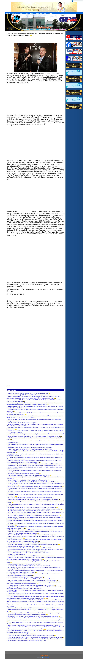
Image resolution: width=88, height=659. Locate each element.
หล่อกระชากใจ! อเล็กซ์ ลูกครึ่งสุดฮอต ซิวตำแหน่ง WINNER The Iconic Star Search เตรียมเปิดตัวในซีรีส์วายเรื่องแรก (33, 499)
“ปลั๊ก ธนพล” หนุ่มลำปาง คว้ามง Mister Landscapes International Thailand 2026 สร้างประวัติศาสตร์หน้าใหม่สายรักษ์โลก (34, 463)
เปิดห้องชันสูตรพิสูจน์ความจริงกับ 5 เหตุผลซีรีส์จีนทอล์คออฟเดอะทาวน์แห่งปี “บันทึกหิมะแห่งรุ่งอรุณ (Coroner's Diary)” (34, 613)
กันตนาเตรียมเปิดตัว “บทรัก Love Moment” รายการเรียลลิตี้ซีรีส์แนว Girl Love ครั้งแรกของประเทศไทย (30, 556)
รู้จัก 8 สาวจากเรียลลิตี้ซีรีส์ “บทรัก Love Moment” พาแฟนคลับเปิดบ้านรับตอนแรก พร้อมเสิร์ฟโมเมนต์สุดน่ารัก (32, 534)
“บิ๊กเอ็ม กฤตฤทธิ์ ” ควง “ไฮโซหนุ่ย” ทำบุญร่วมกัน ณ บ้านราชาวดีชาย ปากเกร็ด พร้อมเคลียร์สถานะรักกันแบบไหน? (33, 616)
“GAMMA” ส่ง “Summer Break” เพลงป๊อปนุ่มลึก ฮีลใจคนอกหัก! (21, 634)
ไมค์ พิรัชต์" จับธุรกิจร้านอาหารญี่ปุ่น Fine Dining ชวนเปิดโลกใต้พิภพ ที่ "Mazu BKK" (26, 543)
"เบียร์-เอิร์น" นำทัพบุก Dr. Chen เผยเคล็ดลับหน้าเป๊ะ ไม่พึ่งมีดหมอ (22, 422)
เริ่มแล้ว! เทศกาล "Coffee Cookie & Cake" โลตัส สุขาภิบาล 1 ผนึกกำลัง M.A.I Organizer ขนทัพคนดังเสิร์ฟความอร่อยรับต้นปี (35, 486)
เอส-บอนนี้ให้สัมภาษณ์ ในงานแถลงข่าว (16, 554)
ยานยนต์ (37, 13)
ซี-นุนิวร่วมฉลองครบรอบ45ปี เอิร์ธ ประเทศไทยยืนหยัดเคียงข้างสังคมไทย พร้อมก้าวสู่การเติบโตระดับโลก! (31, 635)
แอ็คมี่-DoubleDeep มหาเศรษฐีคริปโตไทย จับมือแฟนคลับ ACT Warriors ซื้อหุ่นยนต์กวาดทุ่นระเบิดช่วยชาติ (31, 578)
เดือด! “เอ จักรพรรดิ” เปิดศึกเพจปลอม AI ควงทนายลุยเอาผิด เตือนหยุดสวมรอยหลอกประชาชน (28, 475)
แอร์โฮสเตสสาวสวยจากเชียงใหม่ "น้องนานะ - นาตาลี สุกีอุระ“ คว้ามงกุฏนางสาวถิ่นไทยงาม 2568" (29, 547)
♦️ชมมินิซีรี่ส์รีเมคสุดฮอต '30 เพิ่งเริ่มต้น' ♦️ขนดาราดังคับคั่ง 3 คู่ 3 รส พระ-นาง (24, 564)
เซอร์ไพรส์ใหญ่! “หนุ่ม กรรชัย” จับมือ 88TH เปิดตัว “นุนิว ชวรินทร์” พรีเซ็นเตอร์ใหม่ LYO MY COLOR (30, 449)
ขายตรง (26, 13)
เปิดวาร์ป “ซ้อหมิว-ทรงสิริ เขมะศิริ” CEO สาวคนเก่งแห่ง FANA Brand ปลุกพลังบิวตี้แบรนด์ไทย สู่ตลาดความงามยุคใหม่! (34, 509)
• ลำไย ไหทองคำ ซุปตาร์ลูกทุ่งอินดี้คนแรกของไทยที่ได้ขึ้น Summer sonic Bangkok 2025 (27, 640)
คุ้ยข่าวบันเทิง (43, 13)
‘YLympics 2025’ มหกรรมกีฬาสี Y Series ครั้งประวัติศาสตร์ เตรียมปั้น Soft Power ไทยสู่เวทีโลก (28, 552)
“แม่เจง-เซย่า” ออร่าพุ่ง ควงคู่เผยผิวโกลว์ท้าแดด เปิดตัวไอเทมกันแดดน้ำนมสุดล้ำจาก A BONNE (29, 395)
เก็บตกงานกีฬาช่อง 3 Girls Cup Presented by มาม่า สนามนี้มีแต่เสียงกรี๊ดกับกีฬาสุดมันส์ (27, 551)
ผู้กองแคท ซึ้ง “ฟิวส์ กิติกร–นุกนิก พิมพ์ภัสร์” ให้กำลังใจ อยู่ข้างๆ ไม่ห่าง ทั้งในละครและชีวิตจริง (28, 480)
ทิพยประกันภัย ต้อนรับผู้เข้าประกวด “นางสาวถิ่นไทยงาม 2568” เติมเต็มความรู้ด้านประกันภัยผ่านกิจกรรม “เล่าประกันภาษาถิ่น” (35, 549)
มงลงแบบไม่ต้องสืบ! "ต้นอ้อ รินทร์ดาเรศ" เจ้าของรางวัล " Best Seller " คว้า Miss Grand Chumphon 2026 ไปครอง (32, 481)
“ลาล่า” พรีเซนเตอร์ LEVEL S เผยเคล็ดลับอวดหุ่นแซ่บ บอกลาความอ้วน (23, 546)
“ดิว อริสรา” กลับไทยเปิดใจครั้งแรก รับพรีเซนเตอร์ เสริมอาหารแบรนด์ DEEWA (25, 577)
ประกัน (31, 13)
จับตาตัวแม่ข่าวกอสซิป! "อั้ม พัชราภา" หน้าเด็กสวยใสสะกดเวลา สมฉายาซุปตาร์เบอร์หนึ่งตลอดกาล (30, 447)
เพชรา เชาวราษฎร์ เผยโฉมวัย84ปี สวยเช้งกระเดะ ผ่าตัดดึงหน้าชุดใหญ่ (23, 473)
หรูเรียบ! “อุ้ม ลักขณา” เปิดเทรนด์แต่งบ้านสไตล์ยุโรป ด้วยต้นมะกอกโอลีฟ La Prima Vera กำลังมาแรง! (30, 530)
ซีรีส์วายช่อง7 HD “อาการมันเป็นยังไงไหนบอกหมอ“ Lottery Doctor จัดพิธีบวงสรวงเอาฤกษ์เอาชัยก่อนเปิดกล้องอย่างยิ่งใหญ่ (35, 637)
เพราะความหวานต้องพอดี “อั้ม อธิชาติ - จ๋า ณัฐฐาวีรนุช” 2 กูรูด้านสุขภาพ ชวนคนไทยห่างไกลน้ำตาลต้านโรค (32, 507)
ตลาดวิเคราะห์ (15, 13)
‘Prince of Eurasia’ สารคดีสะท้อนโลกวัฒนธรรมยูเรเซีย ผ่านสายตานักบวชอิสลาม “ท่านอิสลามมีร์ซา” (30, 497)
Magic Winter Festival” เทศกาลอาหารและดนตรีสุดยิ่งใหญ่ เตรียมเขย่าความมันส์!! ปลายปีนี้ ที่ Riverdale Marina (32, 580)
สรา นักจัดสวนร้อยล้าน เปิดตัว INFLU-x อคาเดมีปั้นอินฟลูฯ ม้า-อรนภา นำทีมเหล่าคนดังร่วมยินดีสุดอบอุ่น (31, 585)
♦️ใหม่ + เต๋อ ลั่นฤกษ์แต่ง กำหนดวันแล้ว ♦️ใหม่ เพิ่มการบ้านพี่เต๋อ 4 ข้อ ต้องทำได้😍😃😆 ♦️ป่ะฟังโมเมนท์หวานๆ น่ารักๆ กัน (34, 629)
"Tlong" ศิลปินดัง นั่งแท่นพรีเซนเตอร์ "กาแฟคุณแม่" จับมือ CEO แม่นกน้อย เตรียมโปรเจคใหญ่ (28, 510)
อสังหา (21, 13)
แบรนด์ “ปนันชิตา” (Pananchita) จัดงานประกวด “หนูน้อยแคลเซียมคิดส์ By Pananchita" (27, 614)
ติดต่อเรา (50, 13)
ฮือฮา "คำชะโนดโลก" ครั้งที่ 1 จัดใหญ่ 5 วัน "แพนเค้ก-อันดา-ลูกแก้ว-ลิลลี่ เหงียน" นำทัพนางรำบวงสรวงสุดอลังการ (33, 544)
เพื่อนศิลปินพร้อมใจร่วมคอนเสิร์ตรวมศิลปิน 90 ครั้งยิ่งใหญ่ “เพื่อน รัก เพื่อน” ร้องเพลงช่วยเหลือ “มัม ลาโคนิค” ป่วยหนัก (33, 608)
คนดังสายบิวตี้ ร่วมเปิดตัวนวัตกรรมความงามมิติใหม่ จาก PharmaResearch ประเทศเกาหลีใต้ (28, 393)
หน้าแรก (8, 13)
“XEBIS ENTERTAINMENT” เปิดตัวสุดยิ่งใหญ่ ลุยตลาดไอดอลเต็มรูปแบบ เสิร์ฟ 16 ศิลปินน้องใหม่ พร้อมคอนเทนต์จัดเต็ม (34, 638)
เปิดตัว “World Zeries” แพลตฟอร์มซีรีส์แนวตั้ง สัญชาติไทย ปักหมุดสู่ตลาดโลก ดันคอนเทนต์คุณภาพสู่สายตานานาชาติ (34, 436)
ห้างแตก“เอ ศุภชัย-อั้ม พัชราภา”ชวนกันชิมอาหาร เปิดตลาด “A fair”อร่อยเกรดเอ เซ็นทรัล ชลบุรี (29, 565)
